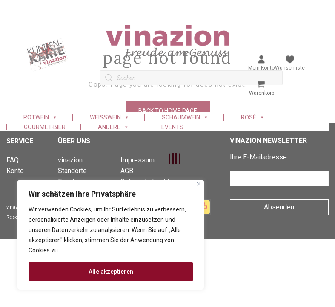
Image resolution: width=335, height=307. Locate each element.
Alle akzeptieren (111, 271)
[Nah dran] (198, 184)
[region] (110, 235)
